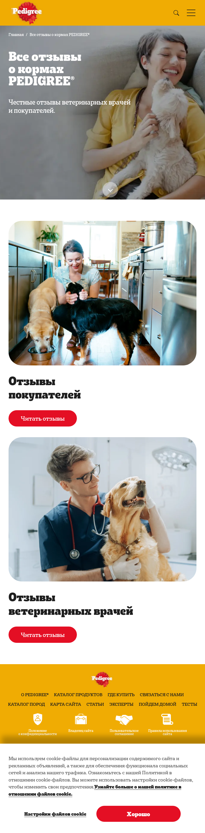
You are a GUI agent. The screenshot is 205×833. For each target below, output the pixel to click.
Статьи (95, 704)
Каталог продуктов (78, 694)
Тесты (189, 704)
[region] (102, 788)
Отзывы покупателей (45, 387)
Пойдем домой (157, 704)
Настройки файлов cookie (54, 813)
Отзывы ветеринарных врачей (71, 603)
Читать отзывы (43, 418)
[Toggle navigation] (191, 13)
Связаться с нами (162, 694)
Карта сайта (65, 704)
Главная (16, 34)
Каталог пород (26, 704)
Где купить (121, 694)
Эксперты (121, 704)
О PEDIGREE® (35, 694)
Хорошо (138, 814)
